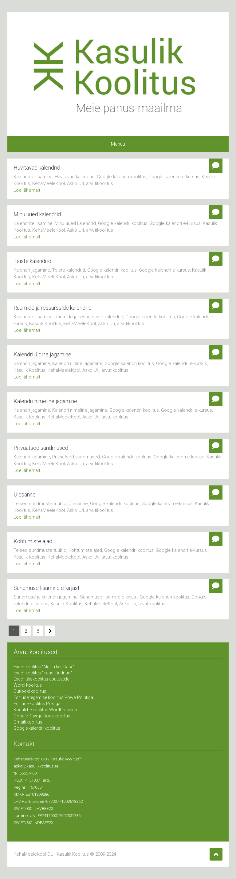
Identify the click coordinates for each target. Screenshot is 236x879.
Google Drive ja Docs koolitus (42, 715)
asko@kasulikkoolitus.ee (36, 766)
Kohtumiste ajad (33, 541)
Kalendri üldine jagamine (42, 354)
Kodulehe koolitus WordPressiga (45, 709)
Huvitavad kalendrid (37, 167)
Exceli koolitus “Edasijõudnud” (43, 672)
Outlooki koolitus (30, 691)
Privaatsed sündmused (41, 448)
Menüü (118, 144)
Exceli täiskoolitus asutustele (41, 679)
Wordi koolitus (28, 685)
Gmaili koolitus (28, 722)
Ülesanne (25, 494)
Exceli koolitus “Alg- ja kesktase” (44, 666)
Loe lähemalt (27, 190)
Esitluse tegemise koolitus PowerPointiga (53, 697)
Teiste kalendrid (32, 261)
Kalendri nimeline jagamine (45, 401)
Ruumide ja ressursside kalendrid (53, 307)
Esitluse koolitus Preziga (37, 703)
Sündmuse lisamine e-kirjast (47, 588)
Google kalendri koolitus (37, 728)
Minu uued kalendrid (37, 214)
